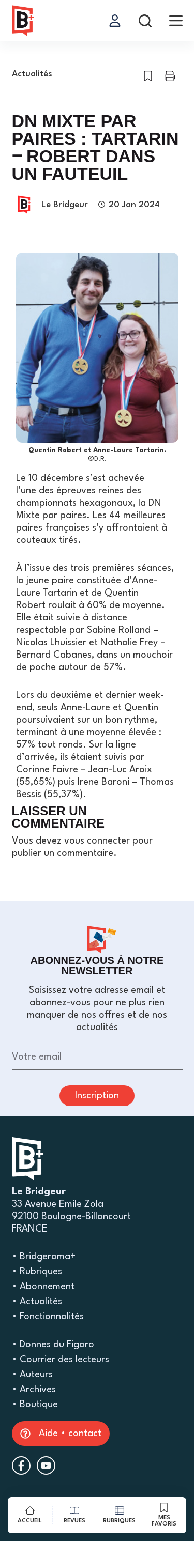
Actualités (32, 74)
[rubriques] (119, 1515)
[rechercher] (145, 20)
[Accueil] (30, 1515)
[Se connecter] (115, 20)
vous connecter (97, 841)
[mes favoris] (164, 1515)
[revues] (75, 1515)
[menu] (176, 20)
